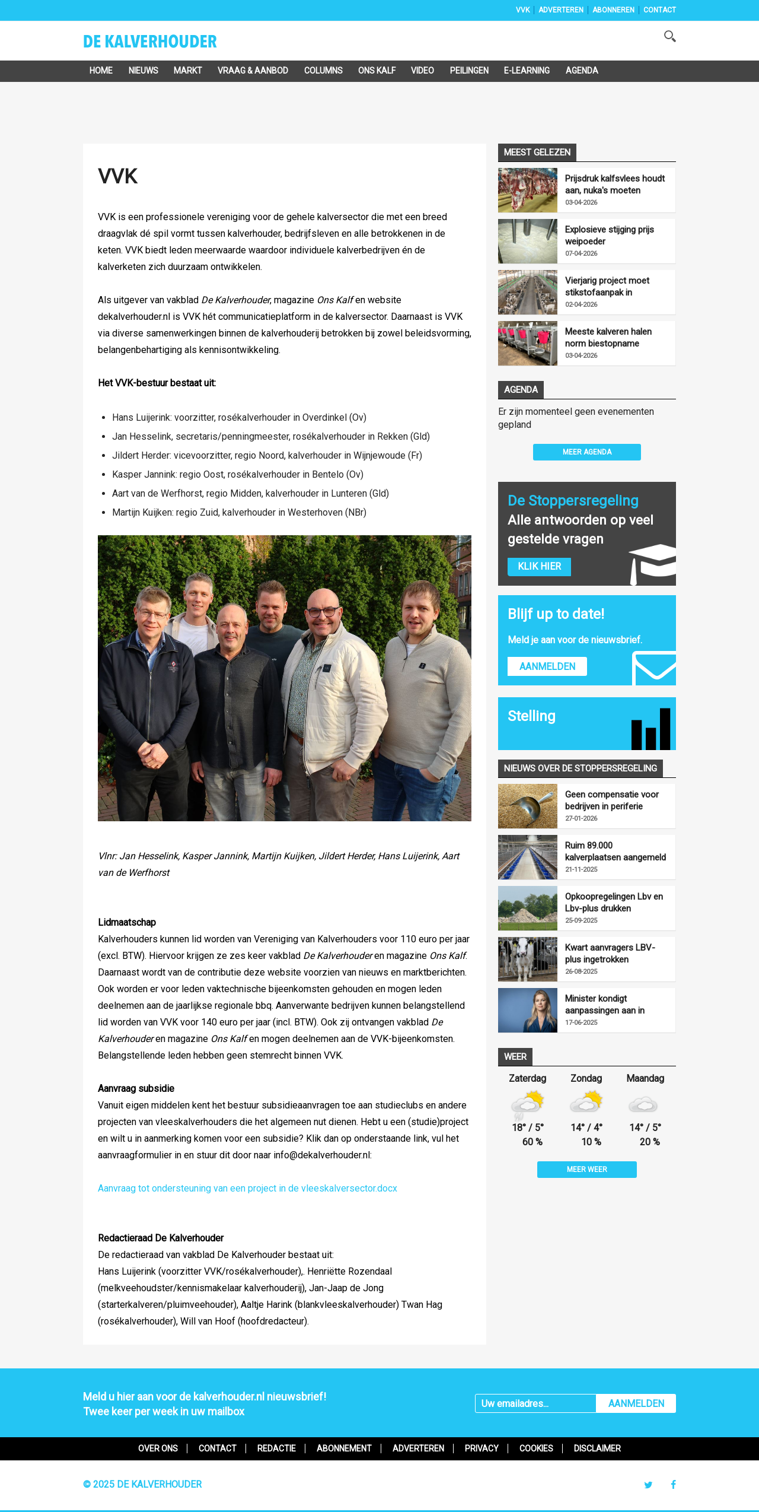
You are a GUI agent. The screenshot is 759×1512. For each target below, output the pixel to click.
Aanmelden (547, 666)
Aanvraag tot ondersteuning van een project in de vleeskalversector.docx (247, 1188)
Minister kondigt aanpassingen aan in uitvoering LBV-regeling (610, 1005)
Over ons (158, 1448)
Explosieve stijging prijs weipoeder (609, 235)
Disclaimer (597, 1448)
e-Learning (527, 70)
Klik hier (539, 566)
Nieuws (143, 70)
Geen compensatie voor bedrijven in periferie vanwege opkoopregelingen (612, 800)
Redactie (276, 1448)
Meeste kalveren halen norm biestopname (608, 337)
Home (101, 70)
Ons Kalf (377, 70)
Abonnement (344, 1448)
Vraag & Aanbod (253, 70)
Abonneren (613, 10)
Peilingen (469, 70)
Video (422, 70)
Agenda (582, 70)
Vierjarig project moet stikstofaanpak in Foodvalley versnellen (607, 286)
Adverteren (560, 10)
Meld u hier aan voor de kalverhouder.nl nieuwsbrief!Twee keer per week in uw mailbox (204, 1404)
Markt (188, 70)
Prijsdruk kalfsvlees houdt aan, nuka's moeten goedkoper (615, 184)
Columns (323, 70)
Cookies (536, 1448)
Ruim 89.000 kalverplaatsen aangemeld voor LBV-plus (615, 851)
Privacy (482, 1448)
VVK (523, 10)
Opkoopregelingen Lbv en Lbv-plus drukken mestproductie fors (614, 902)
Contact (659, 10)
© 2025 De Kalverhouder (142, 1484)
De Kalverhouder (165, 45)
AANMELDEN (636, 1403)
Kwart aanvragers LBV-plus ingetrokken (610, 953)
